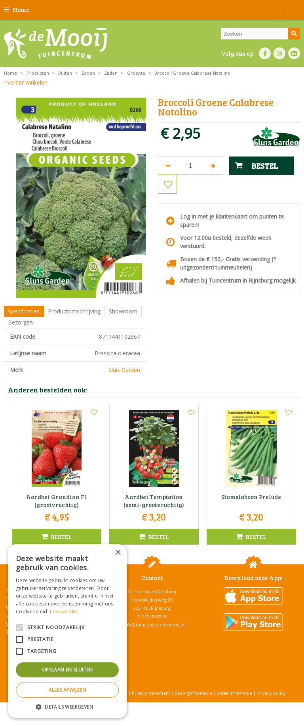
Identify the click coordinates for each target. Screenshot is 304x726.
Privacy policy (271, 693)
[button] (67, 706)
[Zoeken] (260, 34)
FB (265, 53)
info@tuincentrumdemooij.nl (154, 625)
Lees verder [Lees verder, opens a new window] (64, 611)
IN (279, 53)
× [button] (118, 553)
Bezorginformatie (193, 693)
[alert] (67, 631)
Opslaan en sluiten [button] (67, 669)
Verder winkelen (27, 82)
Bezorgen (20, 322)
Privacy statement (151, 693)
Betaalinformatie (234, 693)
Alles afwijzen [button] (67, 689)
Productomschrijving (74, 311)
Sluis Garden (124, 369)
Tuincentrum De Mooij (152, 591)
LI (294, 53)
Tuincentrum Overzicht (172, 706)
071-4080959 (154, 616)
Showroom (123, 311)
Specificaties (24, 311)
